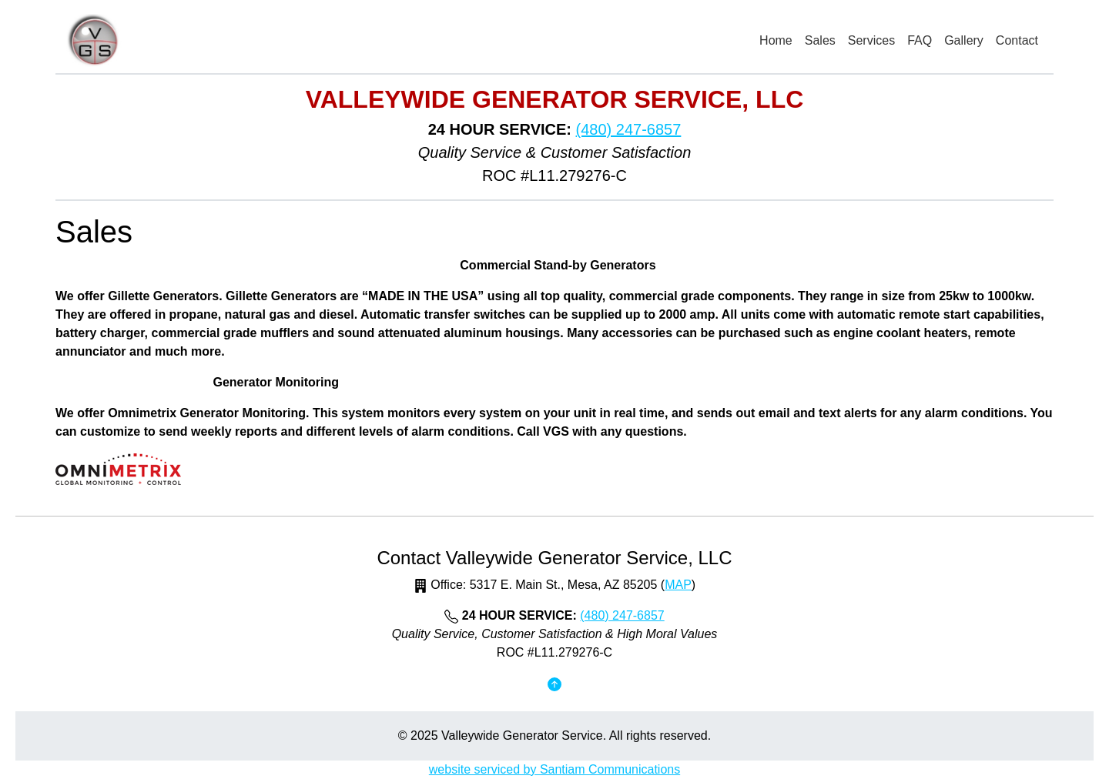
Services (871, 40)
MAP (678, 584)
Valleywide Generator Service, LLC (555, 99)
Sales (820, 40)
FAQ (919, 40)
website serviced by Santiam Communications (554, 769)
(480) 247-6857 (629, 129)
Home (775, 40)
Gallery (963, 40)
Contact (1017, 40)
